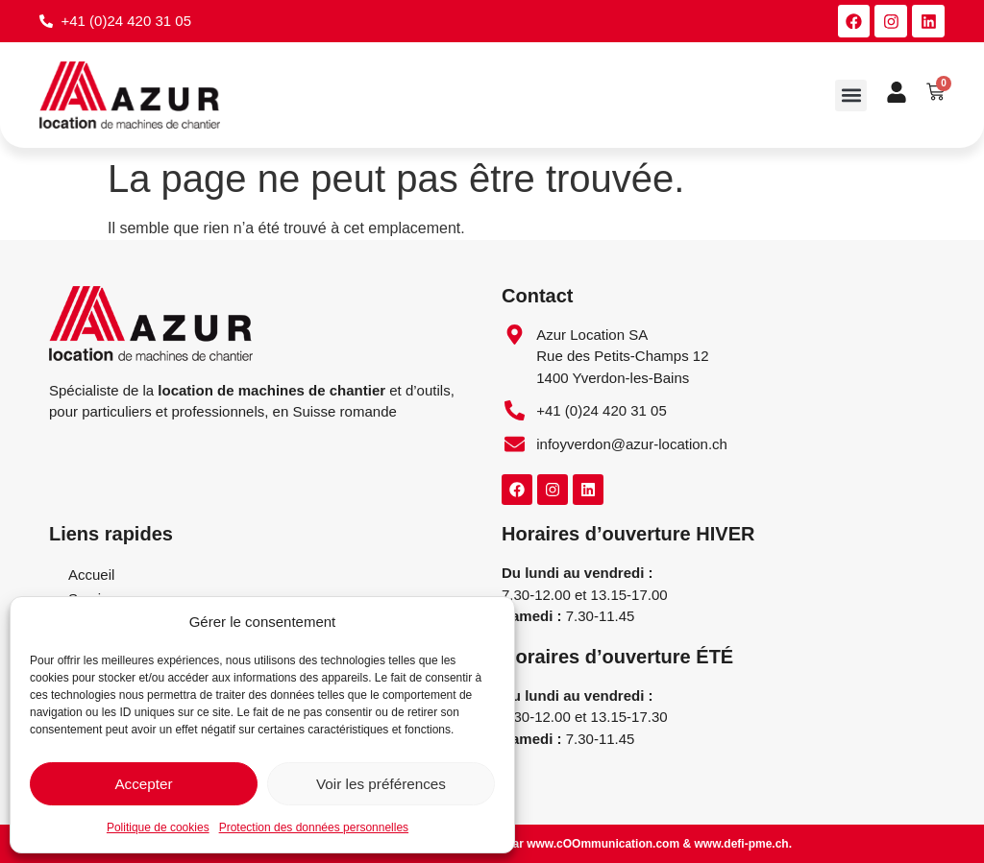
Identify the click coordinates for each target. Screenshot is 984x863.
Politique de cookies (158, 827)
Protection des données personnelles (313, 827)
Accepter (143, 784)
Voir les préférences (381, 784)
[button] (851, 95)
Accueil (91, 575)
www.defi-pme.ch (741, 844)
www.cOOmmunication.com (603, 844)
